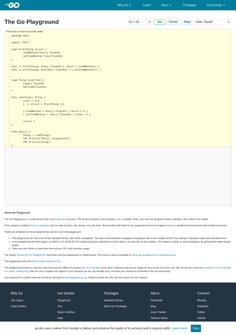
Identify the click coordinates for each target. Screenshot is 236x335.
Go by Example (91, 267)
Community (216, 5)
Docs (166, 5)
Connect (203, 293)
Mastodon (203, 306)
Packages (189, 5)
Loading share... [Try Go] (121, 90)
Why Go (125, 5)
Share (187, 21)
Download (156, 300)
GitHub (201, 318)
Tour (59, 306)
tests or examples (39, 225)
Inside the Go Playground (31, 255)
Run (160, 21)
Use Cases (17, 300)
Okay (195, 328)
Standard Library (113, 300)
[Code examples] (212, 21)
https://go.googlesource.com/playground (153, 255)
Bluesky (201, 300)
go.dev (61, 219)
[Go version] (139, 21)
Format (173, 21)
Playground (63, 300)
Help (60, 318)
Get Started (65, 293)
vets (119, 219)
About (155, 293)
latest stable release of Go (46, 261)
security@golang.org (75, 277)
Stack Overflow (66, 312)
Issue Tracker (158, 312)
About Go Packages (115, 306)
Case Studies (18, 306)
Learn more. (180, 328)
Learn (147, 5)
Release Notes (159, 318)
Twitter (201, 312)
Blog (153, 306)
